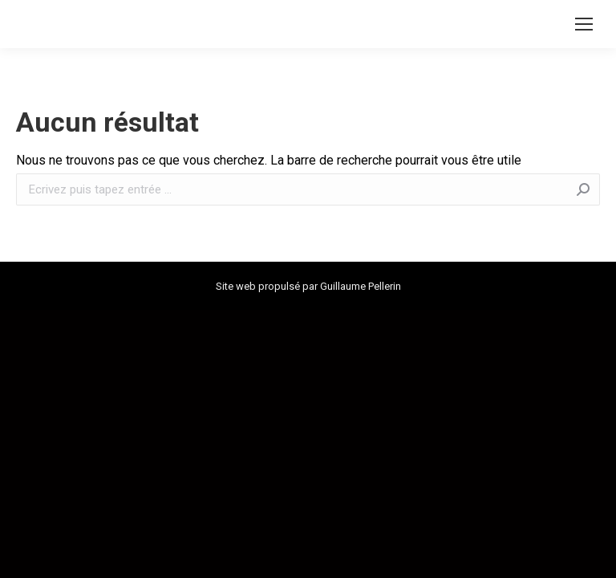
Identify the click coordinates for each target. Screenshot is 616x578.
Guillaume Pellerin (360, 286)
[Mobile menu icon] (584, 24)
